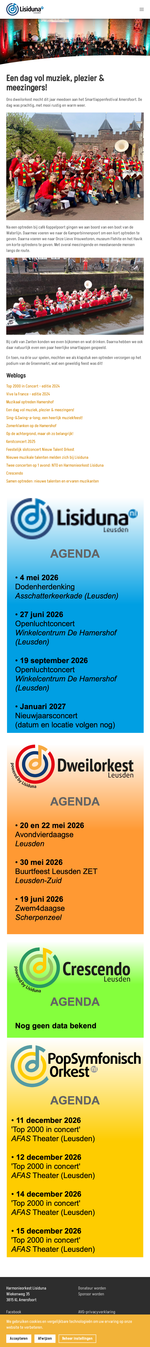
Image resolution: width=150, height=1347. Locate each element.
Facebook (13, 1312)
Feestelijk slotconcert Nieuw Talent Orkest (40, 449)
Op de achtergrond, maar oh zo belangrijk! (39, 434)
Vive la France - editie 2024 (28, 394)
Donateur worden (92, 1288)
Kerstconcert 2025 (20, 442)
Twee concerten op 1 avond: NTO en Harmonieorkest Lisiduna (54, 465)
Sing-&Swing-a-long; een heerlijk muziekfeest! (44, 418)
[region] (75, 42)
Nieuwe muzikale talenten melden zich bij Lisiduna (47, 457)
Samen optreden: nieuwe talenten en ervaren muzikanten (52, 481)
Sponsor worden (91, 1294)
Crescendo (14, 473)
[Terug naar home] (25, 9)
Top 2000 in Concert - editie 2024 (33, 386)
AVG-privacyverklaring (96, 1312)
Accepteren (19, 1338)
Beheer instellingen (77, 1338)
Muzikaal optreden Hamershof (30, 402)
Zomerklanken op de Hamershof (31, 426)
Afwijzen (45, 1338)
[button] (142, 9)
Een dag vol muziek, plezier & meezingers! (40, 410)
